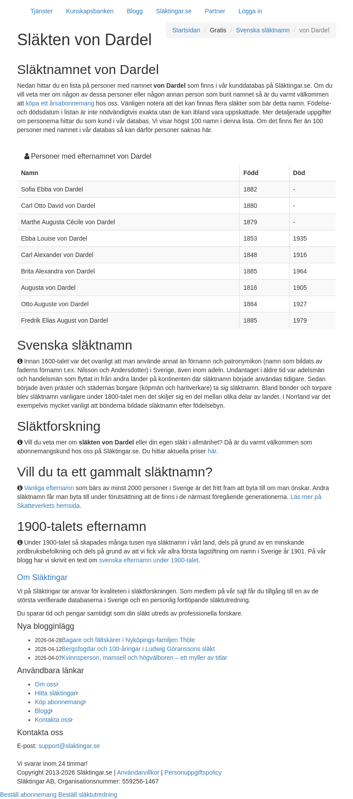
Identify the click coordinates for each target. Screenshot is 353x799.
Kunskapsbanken (89, 11)
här (212, 451)
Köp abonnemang (59, 701)
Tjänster (42, 11)
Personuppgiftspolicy (192, 772)
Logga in (250, 11)
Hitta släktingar (55, 693)
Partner (215, 11)
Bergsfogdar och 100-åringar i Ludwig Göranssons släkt (138, 648)
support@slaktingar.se (69, 745)
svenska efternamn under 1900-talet (148, 560)
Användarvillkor (138, 772)
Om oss (45, 684)
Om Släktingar (42, 577)
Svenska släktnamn (263, 30)
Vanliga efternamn (49, 487)
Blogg (135, 11)
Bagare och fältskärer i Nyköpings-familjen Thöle (128, 639)
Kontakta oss (53, 719)
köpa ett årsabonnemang (60, 103)
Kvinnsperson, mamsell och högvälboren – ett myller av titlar (144, 657)
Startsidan (186, 30)
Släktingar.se (173, 11)
